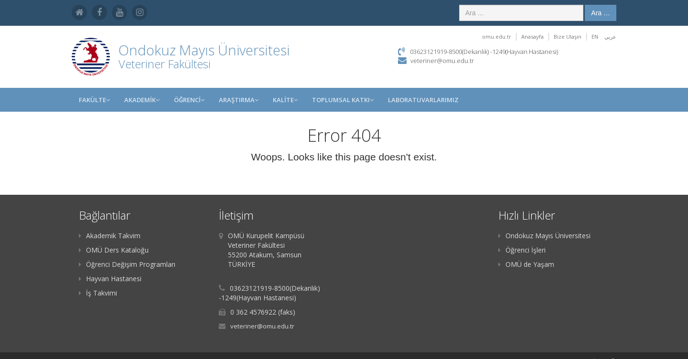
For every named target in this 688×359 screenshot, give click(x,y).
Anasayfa (532, 36)
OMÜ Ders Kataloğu (114, 249)
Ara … (600, 13)
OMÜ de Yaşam (526, 264)
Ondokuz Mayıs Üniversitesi (544, 235)
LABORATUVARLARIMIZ (423, 99)
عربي (610, 36)
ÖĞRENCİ (189, 99)
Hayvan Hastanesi (110, 278)
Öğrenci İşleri (522, 249)
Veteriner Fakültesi (164, 64)
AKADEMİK (142, 99)
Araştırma (238, 99)
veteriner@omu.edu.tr (442, 60)
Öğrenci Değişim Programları (127, 264)
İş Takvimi (98, 292)
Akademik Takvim (109, 235)
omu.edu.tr (496, 36)
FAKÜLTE (94, 99)
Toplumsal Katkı (343, 99)
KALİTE (285, 99)
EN (594, 36)
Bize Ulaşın (567, 36)
